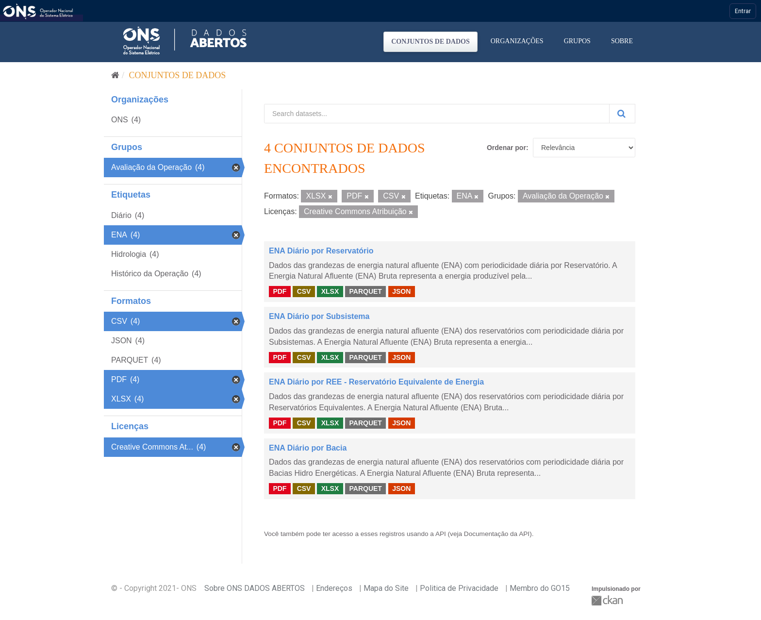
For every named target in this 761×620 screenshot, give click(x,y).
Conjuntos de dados (430, 41)
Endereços (334, 588)
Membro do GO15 (540, 588)
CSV (304, 291)
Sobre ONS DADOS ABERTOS (254, 588)
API (440, 533)
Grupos (577, 41)
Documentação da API (496, 533)
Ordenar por (506, 147)
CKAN (608, 600)
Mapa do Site (386, 588)
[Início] (115, 75)
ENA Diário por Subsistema (319, 316)
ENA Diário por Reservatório (321, 251)
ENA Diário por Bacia (308, 448)
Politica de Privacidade (459, 588)
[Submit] (622, 113)
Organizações (517, 41)
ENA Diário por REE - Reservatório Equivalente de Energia (376, 382)
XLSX (330, 291)
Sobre (622, 41)
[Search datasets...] (437, 113)
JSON (401, 291)
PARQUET (365, 291)
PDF (279, 291)
